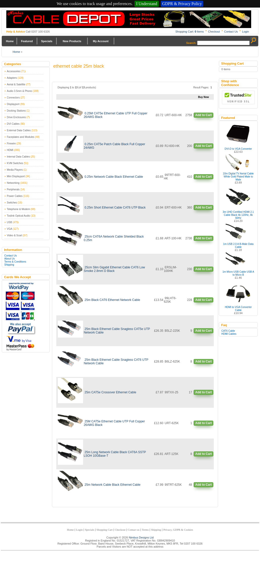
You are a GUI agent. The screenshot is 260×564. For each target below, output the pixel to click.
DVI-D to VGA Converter (238, 148)
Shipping (9, 264)
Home (10, 41)
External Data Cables (19, 130)
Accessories (13, 71)
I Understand (146, 4)
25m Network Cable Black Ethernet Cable (112, 484)
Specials (47, 41)
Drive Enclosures (16, 117)
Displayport (13, 104)
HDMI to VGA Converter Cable (238, 309)
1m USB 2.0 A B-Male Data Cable (238, 245)
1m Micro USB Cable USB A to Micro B (238, 273)
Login (245, 31)
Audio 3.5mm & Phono (19, 91)
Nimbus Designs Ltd (141, 537)
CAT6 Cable (228, 330)
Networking (13, 183)
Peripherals (13, 189)
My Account (101, 41)
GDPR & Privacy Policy (182, 4)
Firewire (11, 143)
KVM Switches (15, 163)
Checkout (214, 31)
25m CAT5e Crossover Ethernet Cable (110, 392)
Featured (27, 41)
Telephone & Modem (18, 209)
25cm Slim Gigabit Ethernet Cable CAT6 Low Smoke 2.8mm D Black (114, 269)
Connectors (13, 97)
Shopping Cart (104, 529)
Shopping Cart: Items (189, 31)
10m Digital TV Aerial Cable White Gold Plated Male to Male (238, 176)
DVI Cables (13, 123)
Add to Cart (203, 115)
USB (9, 222)
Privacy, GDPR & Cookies (178, 529)
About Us (9, 258)
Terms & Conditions (15, 261)
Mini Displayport (16, 176)
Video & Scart (14, 235)
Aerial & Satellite (16, 84)
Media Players (15, 169)
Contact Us (231, 31)
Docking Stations (16, 110)
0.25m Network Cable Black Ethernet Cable (114, 176)
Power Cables (14, 196)
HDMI (10, 150)
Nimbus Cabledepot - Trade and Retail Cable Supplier (128, 19)
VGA (9, 228)
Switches (12, 202)
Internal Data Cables (18, 156)
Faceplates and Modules (20, 137)
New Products (72, 41)
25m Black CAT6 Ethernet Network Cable (112, 300)
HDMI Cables (228, 333)
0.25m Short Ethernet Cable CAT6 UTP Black (115, 207)
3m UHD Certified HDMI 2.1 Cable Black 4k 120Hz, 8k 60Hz (238, 215)
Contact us (134, 529)
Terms (145, 529)
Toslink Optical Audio (18, 215)
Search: (191, 42)
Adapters (12, 77)
